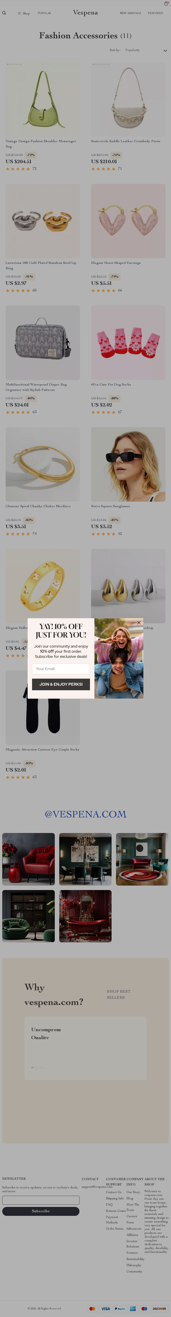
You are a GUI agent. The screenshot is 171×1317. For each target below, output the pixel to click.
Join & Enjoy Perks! (61, 684)
